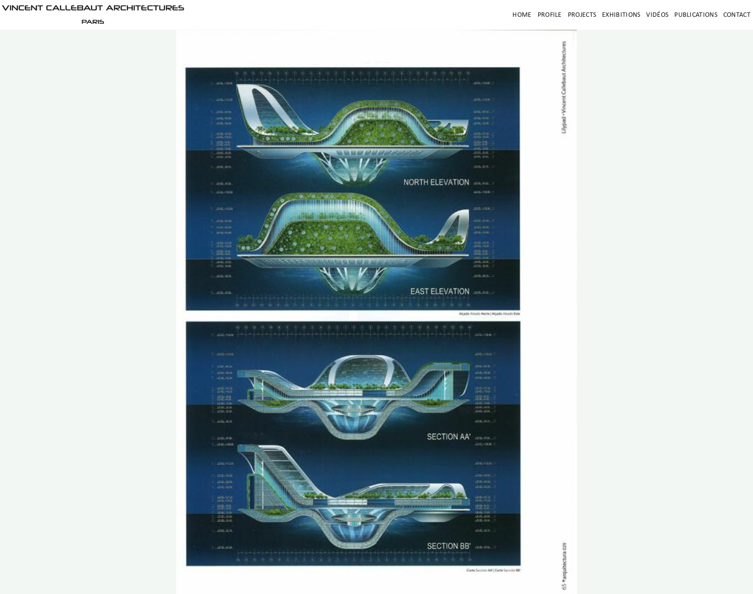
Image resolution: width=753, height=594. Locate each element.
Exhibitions (621, 15)
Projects (582, 15)
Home (521, 15)
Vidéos (657, 15)
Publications (695, 15)
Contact (737, 15)
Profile (550, 15)
